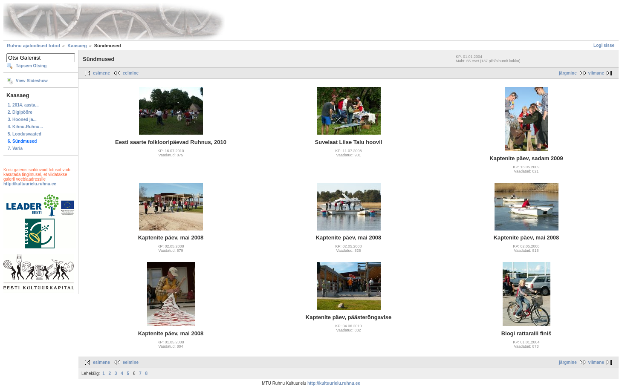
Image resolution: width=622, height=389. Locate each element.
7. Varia (15, 148)
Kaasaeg (77, 45)
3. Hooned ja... (22, 119)
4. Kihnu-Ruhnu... (25, 126)
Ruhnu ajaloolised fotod (33, 45)
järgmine (568, 73)
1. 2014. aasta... (23, 105)
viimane (596, 73)
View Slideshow (32, 80)
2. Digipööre (20, 112)
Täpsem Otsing (31, 65)
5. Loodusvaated (24, 134)
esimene (101, 73)
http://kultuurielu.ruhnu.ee (29, 184)
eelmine (131, 73)
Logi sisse (603, 45)
